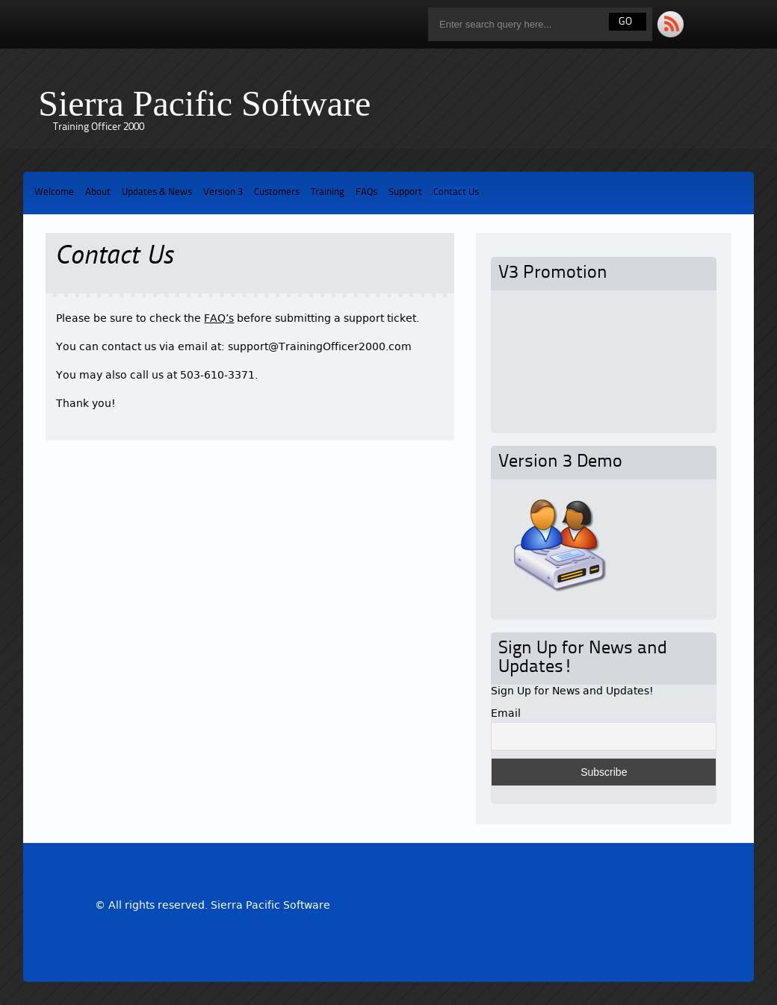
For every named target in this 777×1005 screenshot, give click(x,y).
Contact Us (456, 192)
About (98, 192)
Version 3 (223, 192)
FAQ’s (219, 318)
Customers (277, 192)
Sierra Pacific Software (204, 103)
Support (405, 192)
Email (506, 713)
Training (327, 192)
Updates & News (157, 192)
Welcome (54, 192)
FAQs (366, 192)
